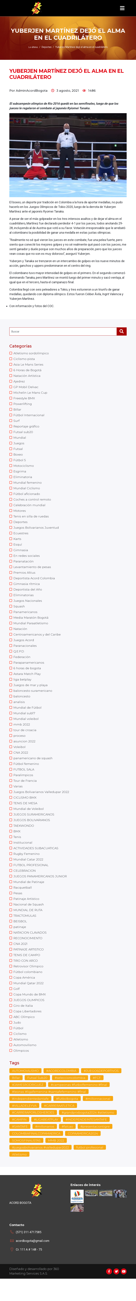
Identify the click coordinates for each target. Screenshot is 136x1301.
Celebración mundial (29, 510)
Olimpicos (21, 1072)
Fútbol (18, 1048)
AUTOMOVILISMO (25, 1092)
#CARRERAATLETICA (60, 1127)
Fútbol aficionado (26, 498)
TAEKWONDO (24, 840)
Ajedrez (19, 382)
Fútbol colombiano (27, 991)
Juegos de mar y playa (30, 695)
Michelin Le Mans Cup (30, 394)
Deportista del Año (27, 597)
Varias (18, 799)
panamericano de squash (33, 770)
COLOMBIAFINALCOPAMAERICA (37, 1156)
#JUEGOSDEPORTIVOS (102, 1092)
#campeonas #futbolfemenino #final (79, 1106)
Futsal (18, 452)
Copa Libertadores (27, 1031)
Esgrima (19, 475)
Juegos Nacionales (27, 608)
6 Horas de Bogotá (27, 371)
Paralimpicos (23, 788)
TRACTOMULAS (25, 933)
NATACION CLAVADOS (30, 950)
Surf (16, 423)
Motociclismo (23, 469)
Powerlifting (22, 405)
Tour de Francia (25, 794)
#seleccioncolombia (70, 1099)
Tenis (17, 851)
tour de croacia (24, 741)
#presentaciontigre (96, 1148)
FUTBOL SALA (24, 782)
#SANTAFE (20, 1148)
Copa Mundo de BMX (29, 1014)
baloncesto (21, 707)
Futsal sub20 (23, 434)
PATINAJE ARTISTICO (29, 967)
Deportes (20, 527)
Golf (16, 1008)
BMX (17, 846)
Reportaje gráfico (26, 428)
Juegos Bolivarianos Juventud (36, 533)
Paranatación (23, 568)
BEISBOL (20, 938)
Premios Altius (24, 579)
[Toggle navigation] (122, 8)
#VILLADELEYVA (24, 1127)
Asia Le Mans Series (28, 365)
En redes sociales (26, 562)
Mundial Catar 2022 (28, 875)
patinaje (19, 944)
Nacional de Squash (28, 921)
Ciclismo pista (24, 359)
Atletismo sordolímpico (31, 353)
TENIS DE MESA (25, 817)
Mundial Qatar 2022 (28, 1002)
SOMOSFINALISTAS (26, 1162)
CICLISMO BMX (25, 811)
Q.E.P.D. (19, 660)
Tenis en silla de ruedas (31, 521)
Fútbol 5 (19, 463)
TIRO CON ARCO (26, 979)
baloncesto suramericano (33, 701)
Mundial (19, 440)
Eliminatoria (22, 481)
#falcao (68, 1148)
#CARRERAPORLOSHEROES (34, 1134)
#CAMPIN (19, 1141)
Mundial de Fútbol (27, 718)
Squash (19, 614)
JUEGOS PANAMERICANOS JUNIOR (40, 892)
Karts (17, 544)
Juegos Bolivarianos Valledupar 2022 (41, 805)
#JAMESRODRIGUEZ (28, 1106)
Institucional (23, 857)
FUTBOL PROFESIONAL (31, 880)
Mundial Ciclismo (26, 492)
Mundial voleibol (26, 730)
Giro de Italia (23, 1025)
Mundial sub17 (24, 724)
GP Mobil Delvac (26, 388)
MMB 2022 (57, 1162)
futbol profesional (90, 1169)
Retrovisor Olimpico (28, 985)
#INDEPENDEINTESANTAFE (88, 1141)
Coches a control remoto (32, 504)
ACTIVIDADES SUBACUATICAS (36, 863)
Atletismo (20, 1060)
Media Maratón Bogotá (31, 625)
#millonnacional (99, 1120)
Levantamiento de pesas (32, 573)
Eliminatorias (23, 602)
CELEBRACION (24, 886)
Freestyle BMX (24, 400)
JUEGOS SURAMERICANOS (34, 828)
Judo (17, 1043)
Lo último (33, 47)
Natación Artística (27, 376)
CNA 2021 (20, 962)
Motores (19, 515)
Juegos (18, 446)
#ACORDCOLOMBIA (62, 1092)
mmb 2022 (21, 736)
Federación (22, 666)
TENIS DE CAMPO (27, 973)
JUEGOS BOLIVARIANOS (31, 834)
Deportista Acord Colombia (34, 585)
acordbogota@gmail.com (33, 1263)
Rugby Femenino (26, 869)
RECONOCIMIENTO (28, 956)
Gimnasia (20, 556)
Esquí (17, 550)
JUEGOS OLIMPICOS (29, 1020)
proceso (19, 747)
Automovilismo (25, 1066)
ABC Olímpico (24, 1037)
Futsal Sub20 (37, 1099)
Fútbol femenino (26, 776)
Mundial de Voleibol (28, 823)
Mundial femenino (27, 486)
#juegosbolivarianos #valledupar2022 (41, 1169)
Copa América (24, 996)
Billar (17, 411)
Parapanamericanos (29, 672)
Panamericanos (25, 620)
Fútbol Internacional (29, 417)
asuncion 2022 (24, 753)
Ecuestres (20, 539)
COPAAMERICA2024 (84, 1156)
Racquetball (22, 904)
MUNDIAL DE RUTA (28, 927)
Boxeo (18, 457)
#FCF (97, 1099)
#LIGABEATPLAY (47, 1141)
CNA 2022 (20, 765)
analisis (19, 712)
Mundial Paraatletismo (30, 631)
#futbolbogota (68, 1120)
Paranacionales (25, 654)
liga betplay (22, 689)
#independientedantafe (30, 1120)
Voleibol (19, 759)
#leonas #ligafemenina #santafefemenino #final (49, 1113)
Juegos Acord (23, 649)
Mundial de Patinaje (29, 898)
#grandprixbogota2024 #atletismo (89, 1134)
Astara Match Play (27, 683)
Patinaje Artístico (26, 915)
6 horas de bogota (27, 678)
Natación (20, 637)
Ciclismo (20, 1054)
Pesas (17, 909)
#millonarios (45, 1148)
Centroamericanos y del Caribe (37, 643)
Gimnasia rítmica (26, 591)
